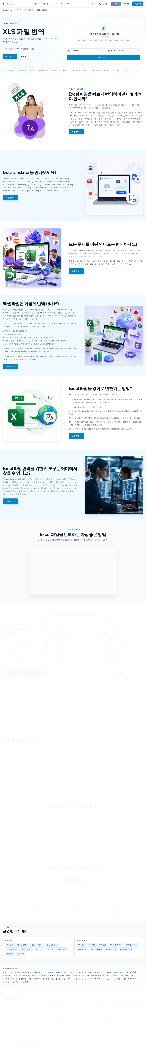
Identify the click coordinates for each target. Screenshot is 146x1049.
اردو (139, 979)
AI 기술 (6, 482)
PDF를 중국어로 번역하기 (132, 1014)
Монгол (81, 975)
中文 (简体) (15, 982)
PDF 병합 (92, 945)
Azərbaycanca (25, 972)
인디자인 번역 (61, 949)
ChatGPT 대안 (56, 1001)
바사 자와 (51, 975)
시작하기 (25, 673)
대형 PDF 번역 (36, 945)
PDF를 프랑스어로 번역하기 (132, 1004)
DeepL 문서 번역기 (57, 1007)
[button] (102, 4)
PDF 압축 (81, 945)
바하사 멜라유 (96, 975)
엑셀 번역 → (76, 131)
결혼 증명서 (79, 1010)
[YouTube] (141, 1046)
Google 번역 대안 (57, 1004)
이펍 (116, 118)
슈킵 (63, 979)
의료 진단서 (79, 1004)
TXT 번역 (20, 954)
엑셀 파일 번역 (12, 949)
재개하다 (78, 1030)
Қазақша (60, 975)
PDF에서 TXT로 (131, 945)
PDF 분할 (102, 945)
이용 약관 (14, 1001)
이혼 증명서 (79, 1014)
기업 (67, 4)
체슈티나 (59, 972)
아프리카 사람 (8, 972)
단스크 (66, 972)
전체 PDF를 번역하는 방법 (108, 1007)
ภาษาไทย (97, 979)
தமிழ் (84, 979)
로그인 (126, 4)
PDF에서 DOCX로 (116, 945)
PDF (140, 112)
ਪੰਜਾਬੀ (127, 975)
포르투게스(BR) (8, 979)
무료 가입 (25, 56)
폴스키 (132, 975)
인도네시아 (26, 975)
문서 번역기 (91, 261)
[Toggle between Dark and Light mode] (92, 3)
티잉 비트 (6, 982)
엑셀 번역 (10, 56)
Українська (132, 979)
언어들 (46, 4)
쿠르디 (74, 975)
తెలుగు (90, 979)
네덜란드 (106, 975)
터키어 (124, 979)
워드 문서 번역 (22, 945)
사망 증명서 (79, 1017)
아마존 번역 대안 (57, 1014)
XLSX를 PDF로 (111, 949)
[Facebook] (136, 1046)
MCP (116, 4)
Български (37, 972)
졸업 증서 (78, 1023)
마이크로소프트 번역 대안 (60, 1017)
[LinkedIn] (131, 1046)
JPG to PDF (82, 949)
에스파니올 (88, 972)
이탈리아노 (36, 975)
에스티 (96, 972)
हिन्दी (134, 972)
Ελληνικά (79, 972)
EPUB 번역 (40, 949)
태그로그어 (116, 979)
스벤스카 (77, 979)
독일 (72, 972)
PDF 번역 (10, 945)
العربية (16, 972)
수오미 (109, 972)
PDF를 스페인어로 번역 (131, 1001)
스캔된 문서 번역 (51, 945)
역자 (37, 4)
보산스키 (51, 972)
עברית (129, 972)
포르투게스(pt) (20, 979)
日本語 (44, 975)
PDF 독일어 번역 (129, 1007)
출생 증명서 (79, 1007)
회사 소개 (6, 1001)
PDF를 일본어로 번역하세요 (132, 1017)
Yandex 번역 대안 (57, 1010)
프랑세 (116, 972)
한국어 (68, 975)
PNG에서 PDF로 (96, 949)
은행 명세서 (79, 1026)
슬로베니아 (46, 979)
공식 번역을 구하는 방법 (107, 1004)
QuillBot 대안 (55, 1020)
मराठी (87, 975)
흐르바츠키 (7, 975)
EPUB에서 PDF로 (126, 949)
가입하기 (138, 4)
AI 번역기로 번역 (105, 1010)
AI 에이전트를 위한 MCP (107, 1017)
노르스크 (114, 975)
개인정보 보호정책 (25, 1001)
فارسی (103, 972)
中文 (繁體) (25, 982)
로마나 (30, 979)
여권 (76, 1020)
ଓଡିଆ (121, 975)
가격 (55, 4)
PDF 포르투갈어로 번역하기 (132, 1010)
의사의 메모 (79, 1033)
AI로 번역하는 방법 (105, 1014)
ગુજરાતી (122, 972)
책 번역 (50, 949)
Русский (37, 979)
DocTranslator (9, 178)
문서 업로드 (73, 880)
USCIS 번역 (79, 1001)
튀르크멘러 (106, 979)
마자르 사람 (16, 975)
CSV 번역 (10, 954)
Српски (69, 979)
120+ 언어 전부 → (129, 1026)
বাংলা (44, 972)
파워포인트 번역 (26, 949)
